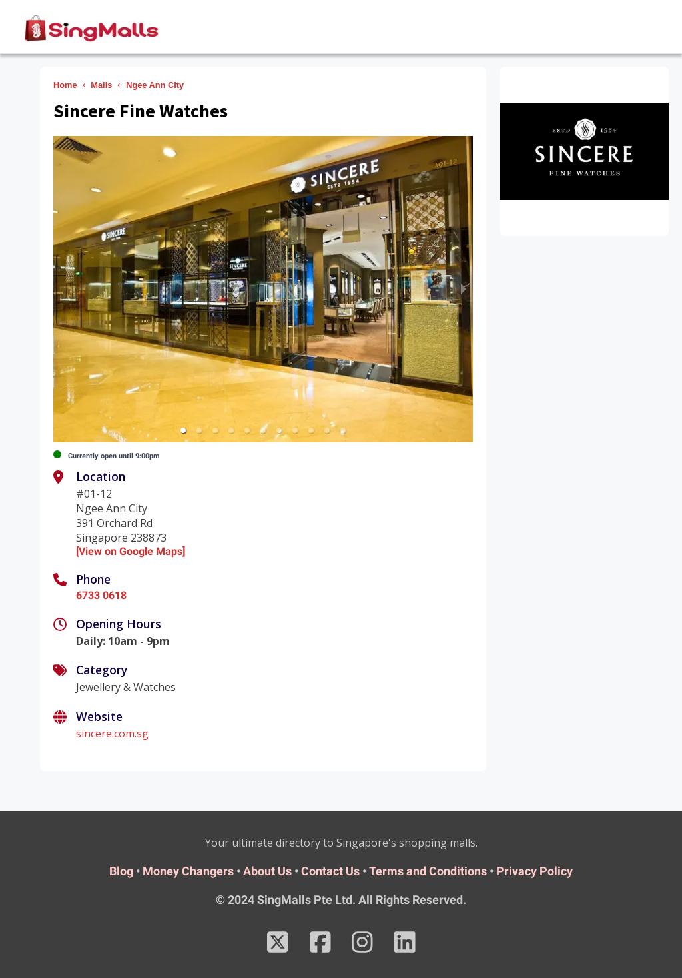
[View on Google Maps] (130, 551)
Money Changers (188, 871)
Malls (101, 85)
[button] (183, 430)
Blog (121, 871)
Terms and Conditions (428, 871)
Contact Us (330, 871)
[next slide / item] (463, 289)
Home (65, 85)
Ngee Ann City (155, 85)
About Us (267, 871)
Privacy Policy (534, 871)
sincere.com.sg (112, 733)
